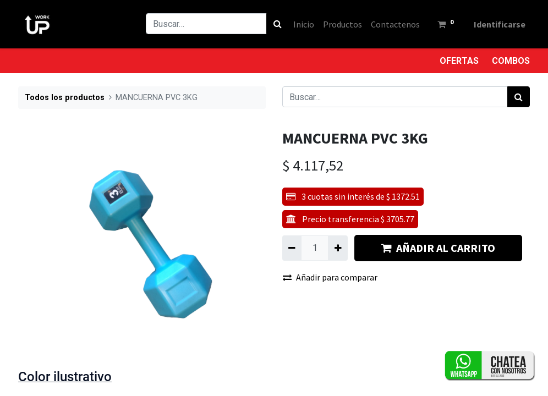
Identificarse (499, 24)
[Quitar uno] (292, 248)
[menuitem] (304, 24)
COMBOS (511, 61)
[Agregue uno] (337, 248)
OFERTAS (459, 61)
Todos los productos (65, 97)
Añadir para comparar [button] (330, 277)
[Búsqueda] (277, 23)
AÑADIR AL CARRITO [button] (438, 248)
